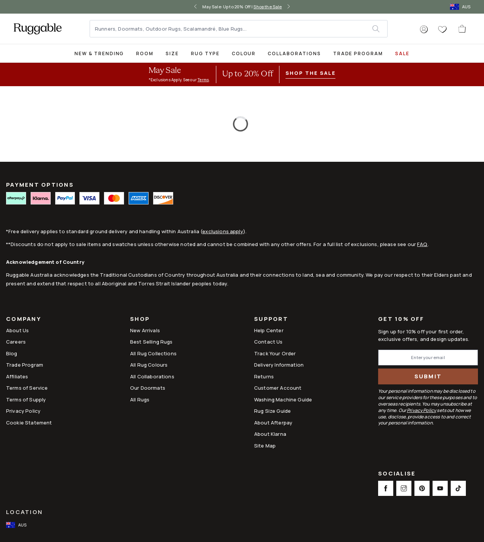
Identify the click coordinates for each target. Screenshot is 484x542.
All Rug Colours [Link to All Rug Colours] (149, 364)
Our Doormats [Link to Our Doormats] (147, 387)
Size (172, 53)
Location (24, 512)
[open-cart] (462, 28)
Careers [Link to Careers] (16, 341)
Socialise (397, 474)
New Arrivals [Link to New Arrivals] (145, 330)
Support (271, 319)
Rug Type (205, 53)
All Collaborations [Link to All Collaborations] (152, 376)
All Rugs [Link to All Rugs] (139, 399)
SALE (402, 53)
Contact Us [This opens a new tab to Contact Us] (268, 341)
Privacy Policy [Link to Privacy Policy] (23, 410)
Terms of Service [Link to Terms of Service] (27, 387)
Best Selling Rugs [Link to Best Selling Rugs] (151, 341)
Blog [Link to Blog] (11, 353)
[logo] (37, 29)
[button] (423, 29)
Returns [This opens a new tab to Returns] (264, 376)
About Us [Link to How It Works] (17, 330)
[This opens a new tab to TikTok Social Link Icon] (458, 488)
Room (145, 53)
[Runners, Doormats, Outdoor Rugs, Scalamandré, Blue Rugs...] (231, 28)
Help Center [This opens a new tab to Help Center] (269, 330)
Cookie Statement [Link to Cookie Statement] (29, 422)
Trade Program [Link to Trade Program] (24, 364)
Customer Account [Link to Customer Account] (277, 387)
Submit (428, 376)
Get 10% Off (401, 319)
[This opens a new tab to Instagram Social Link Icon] (403, 488)
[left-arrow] (195, 6)
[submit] (379, 28)
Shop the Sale (267, 6)
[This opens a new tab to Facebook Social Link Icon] (385, 488)
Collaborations (294, 53)
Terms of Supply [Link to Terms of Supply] (26, 399)
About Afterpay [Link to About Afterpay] (273, 422)
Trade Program (358, 53)
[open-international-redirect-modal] (461, 7)
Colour (244, 53)
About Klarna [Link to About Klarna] (270, 434)
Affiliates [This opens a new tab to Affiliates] (17, 376)
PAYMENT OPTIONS (40, 185)
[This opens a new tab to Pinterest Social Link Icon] (422, 488)
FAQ (422, 244)
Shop (140, 319)
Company (23, 319)
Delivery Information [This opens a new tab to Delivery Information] (279, 364)
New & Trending (99, 53)
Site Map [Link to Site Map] (265, 445)
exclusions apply (222, 231)
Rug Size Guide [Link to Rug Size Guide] (272, 410)
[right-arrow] (288, 6)
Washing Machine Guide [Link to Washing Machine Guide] (283, 399)
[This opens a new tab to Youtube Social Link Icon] (440, 488)
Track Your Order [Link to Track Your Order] (275, 353)
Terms (203, 79)
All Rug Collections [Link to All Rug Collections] (153, 353)
